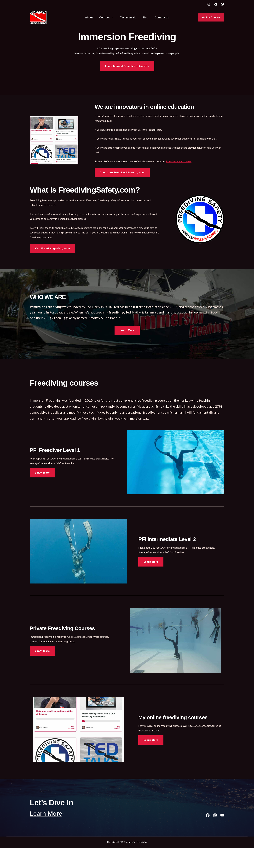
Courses (108, 17)
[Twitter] (222, 4)
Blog (144, 17)
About (91, 17)
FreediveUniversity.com (179, 161)
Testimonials (128, 17)
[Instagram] (208, 4)
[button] (113, 17)
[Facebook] (215, 4)
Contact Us (159, 17)
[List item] (204, 815)
